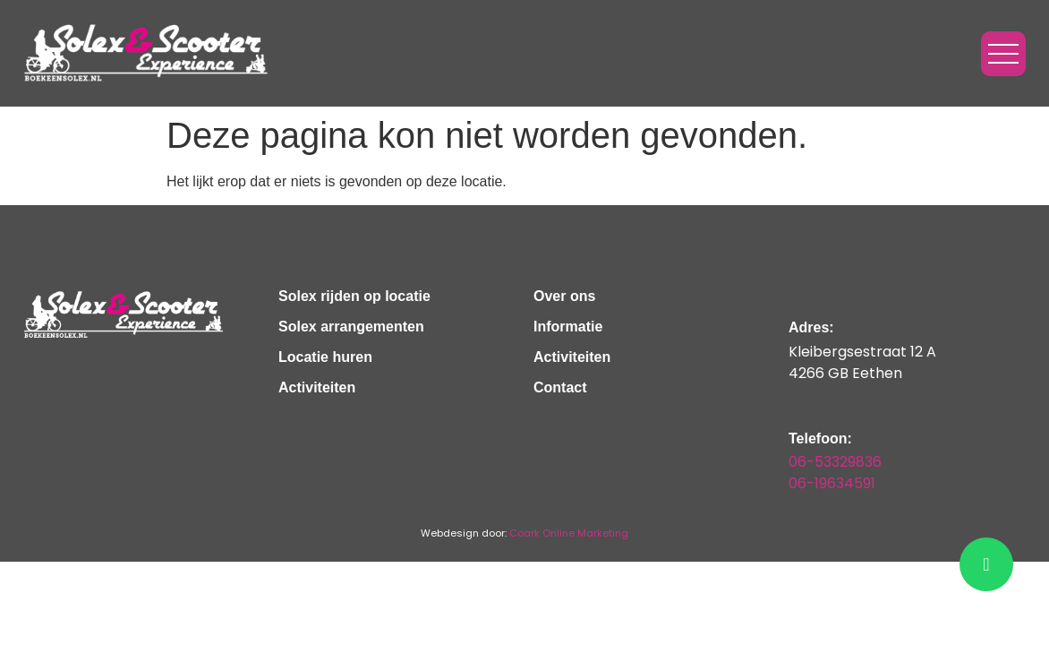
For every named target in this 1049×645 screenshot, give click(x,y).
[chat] (986, 564)
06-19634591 (832, 483)
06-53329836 (835, 462)
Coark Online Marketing (568, 533)
